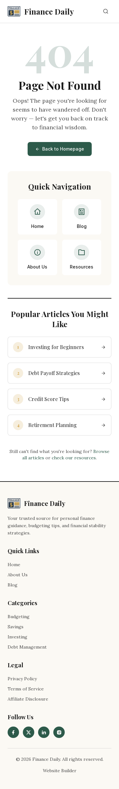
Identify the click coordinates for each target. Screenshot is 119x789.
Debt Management (27, 647)
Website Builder (59, 770)
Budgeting (19, 616)
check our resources (74, 458)
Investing (17, 637)
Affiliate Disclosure (28, 699)
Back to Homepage (59, 149)
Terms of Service (26, 689)
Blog (12, 585)
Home (14, 564)
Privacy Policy (22, 679)
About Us (18, 575)
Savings (15, 627)
